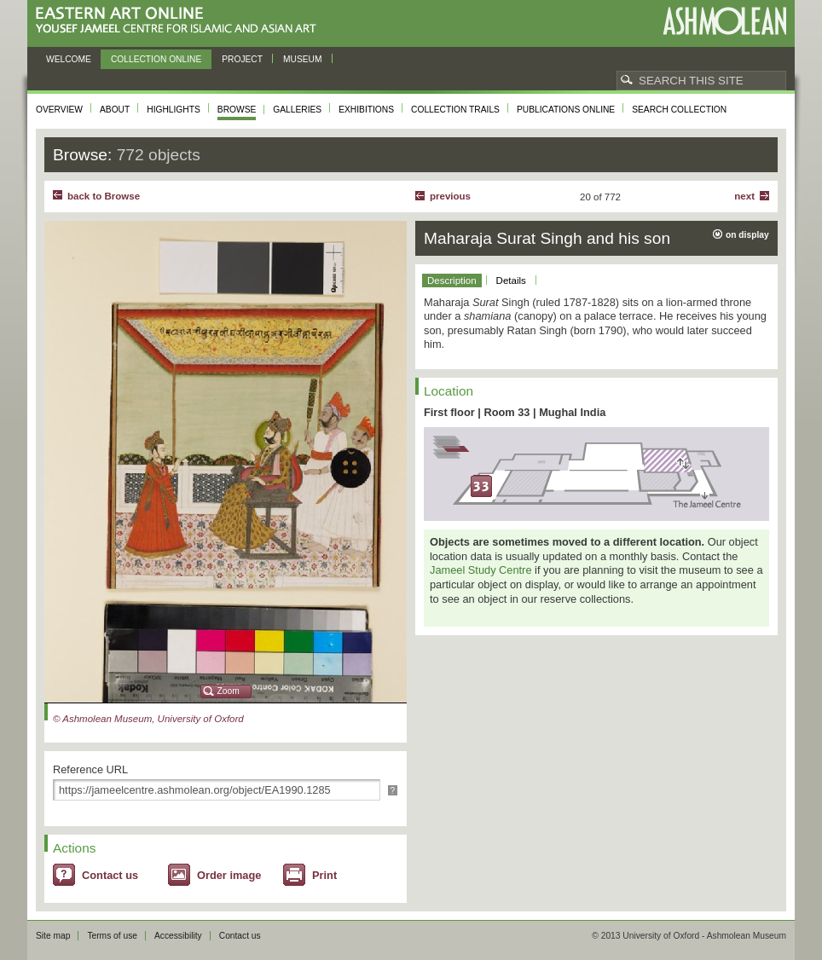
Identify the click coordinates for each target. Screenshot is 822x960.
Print (324, 875)
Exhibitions (366, 109)
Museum (302, 59)
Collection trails (455, 109)
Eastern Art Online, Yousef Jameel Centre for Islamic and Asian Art (180, 21)
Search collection (679, 109)
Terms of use (112, 935)
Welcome (68, 59)
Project (242, 59)
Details (511, 280)
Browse (237, 109)
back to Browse (103, 196)
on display (747, 235)
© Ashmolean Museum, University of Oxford (148, 719)
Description (452, 280)
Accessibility (178, 935)
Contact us (110, 875)
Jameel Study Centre (481, 570)
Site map (53, 935)
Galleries (297, 109)
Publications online (566, 109)
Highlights (173, 109)
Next (744, 196)
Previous (450, 196)
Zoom (228, 691)
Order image (229, 875)
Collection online (156, 59)
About (115, 109)
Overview (59, 109)
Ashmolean (724, 21)
